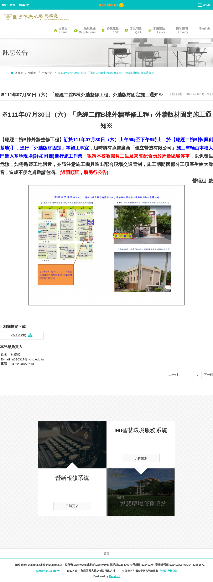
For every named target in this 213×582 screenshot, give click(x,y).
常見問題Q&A (136, 30)
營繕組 (32, 72)
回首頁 (19, 72)
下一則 (208, 374)
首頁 (106, 553)
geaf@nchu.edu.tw (47, 570)
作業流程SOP (113, 30)
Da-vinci (114, 576)
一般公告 (47, 72)
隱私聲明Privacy (182, 30)
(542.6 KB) (18, 335)
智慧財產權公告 (168, 570)
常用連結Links (159, 30)
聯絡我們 (24, 5)
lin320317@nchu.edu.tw (27, 359)
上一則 (173, 374)
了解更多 (72, 506)
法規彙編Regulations (87, 30)
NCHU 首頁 (8, 5)
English (204, 28)
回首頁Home (63, 30)
